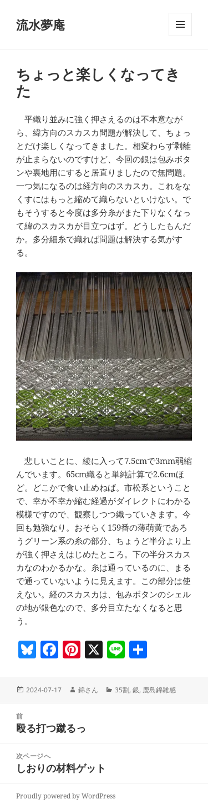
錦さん (88, 690)
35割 (122, 690)
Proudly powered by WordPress (65, 796)
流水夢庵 (40, 24)
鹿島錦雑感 (159, 690)
